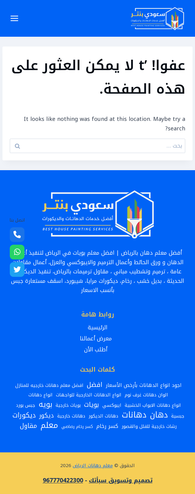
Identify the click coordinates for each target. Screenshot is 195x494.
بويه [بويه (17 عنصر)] (45, 404)
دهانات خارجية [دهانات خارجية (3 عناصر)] (71, 416)
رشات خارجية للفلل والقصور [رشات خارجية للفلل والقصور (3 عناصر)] (149, 426)
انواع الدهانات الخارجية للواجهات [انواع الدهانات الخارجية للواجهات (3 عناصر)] (88, 395)
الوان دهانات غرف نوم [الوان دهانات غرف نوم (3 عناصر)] (146, 395)
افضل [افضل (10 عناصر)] (94, 385)
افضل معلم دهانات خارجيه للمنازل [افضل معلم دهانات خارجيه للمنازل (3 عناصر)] (49, 385)
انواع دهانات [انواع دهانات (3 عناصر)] (40, 395)
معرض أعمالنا (98, 338)
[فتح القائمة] (14, 18)
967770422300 (63, 480)
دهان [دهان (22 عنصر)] (159, 415)
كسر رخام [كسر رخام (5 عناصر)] (107, 426)
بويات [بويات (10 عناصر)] (91, 405)
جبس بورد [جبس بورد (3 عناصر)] (25, 405)
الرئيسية (97, 327)
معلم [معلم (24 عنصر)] (49, 425)
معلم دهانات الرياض (93, 465)
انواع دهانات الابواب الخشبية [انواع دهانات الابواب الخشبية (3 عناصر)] (153, 405)
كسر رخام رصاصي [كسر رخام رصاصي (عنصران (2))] (77, 426)
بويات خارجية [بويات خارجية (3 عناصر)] (68, 405)
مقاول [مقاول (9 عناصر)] (28, 426)
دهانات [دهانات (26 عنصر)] (134, 415)
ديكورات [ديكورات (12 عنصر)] (24, 415)
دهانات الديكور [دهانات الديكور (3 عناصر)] (103, 416)
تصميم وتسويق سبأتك (121, 480)
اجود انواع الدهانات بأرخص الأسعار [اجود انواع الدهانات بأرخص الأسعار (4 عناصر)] (144, 385)
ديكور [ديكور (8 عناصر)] (46, 415)
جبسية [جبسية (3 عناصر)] (177, 416)
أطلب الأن (97, 349)
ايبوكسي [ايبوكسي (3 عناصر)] (111, 405)
